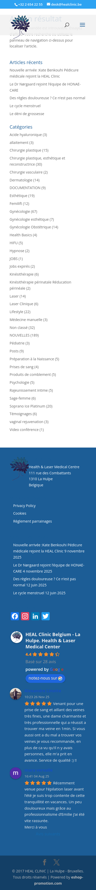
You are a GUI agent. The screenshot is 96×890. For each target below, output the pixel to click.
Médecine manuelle (26, 319)
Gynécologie (20, 211)
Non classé (19, 327)
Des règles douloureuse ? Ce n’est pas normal (47, 97)
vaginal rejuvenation (27, 421)
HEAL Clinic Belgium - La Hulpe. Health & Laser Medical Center (53, 640)
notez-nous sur (45, 678)
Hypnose (17, 250)
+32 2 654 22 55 (30, 4)
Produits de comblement (30, 374)
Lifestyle (16, 311)
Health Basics (21, 234)
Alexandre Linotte (43, 691)
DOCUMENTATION (25, 187)
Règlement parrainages (32, 521)
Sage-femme (20, 398)
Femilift (16, 203)
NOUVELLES (20, 335)
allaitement (19, 142)
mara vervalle (39, 770)
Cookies (20, 513)
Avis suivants (48, 834)
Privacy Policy (24, 505)
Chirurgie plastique (25, 150)
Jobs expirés (20, 266)
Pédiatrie (17, 343)
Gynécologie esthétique (29, 219)
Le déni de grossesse (27, 113)
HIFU (14, 242)
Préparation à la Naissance (32, 358)
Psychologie (19, 382)
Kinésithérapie (22, 274)
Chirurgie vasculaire (26, 172)
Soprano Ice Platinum (27, 406)
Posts (14, 351)
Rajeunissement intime (29, 390)
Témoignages (21, 413)
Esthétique (18, 195)
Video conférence (24, 429)
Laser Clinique (21, 303)
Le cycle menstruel (25, 105)
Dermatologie (21, 180)
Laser (14, 296)
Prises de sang (22, 366)
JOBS (14, 258)
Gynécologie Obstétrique (30, 227)
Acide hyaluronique (26, 134)
